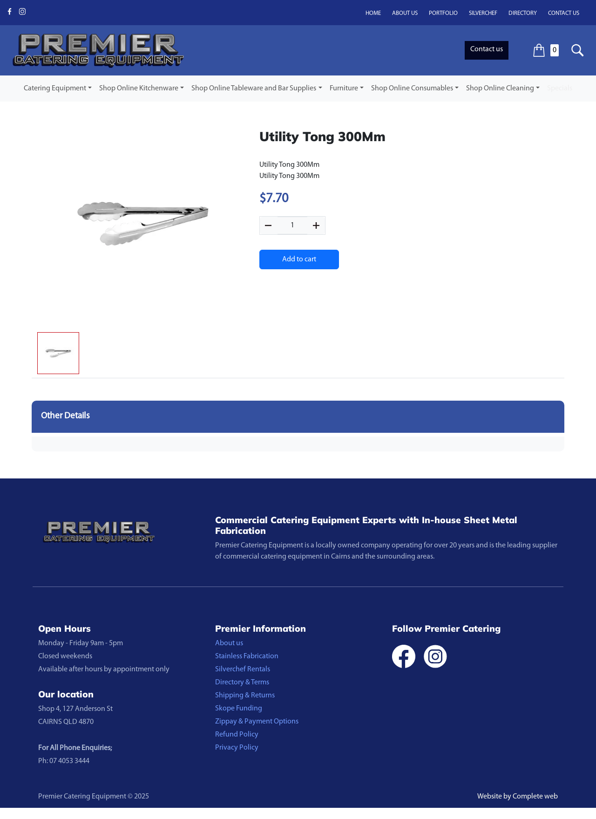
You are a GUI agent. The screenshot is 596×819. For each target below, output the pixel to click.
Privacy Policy (236, 747)
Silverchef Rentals (242, 669)
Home (373, 13)
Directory (522, 13)
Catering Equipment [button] (55, 88)
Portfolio (443, 13)
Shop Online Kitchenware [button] (138, 88)
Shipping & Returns (245, 695)
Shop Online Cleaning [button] (500, 88)
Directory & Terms (242, 682)
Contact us (563, 13)
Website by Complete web (517, 796)
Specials (559, 88)
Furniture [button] (344, 88)
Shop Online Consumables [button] (412, 88)
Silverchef (483, 13)
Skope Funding (238, 708)
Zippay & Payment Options (256, 721)
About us (405, 13)
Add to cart (299, 259)
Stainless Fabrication (246, 656)
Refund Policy (236, 734)
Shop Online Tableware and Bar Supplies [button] (253, 88)
